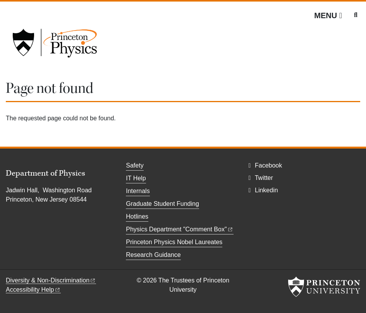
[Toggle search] (356, 15)
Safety (134, 165)
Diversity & (51, 280)
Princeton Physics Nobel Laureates (174, 242)
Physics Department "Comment (179, 229)
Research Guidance (153, 254)
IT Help (136, 178)
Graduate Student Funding (162, 203)
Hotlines (137, 216)
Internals (137, 191)
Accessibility (33, 289)
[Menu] (328, 15)
